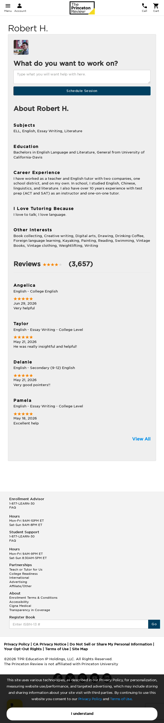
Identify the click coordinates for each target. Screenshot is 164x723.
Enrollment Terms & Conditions (33, 597)
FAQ (12, 507)
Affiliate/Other (20, 586)
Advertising (18, 582)
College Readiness (23, 574)
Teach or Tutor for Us (25, 569)
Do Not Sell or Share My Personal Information (111, 644)
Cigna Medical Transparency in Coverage (29, 608)
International (19, 578)
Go (154, 624)
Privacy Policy (90, 699)
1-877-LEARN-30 (22, 503)
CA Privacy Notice (49, 644)
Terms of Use (121, 699)
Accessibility (19, 602)
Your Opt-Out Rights (23, 649)
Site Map (80, 649)
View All (141, 439)
